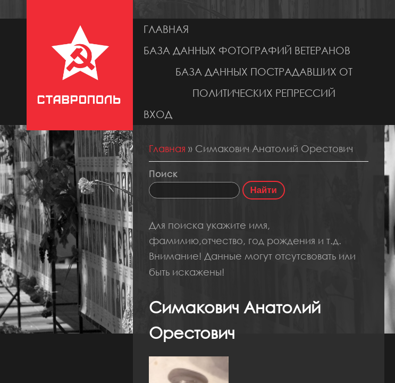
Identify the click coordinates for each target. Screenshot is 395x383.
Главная (166, 29)
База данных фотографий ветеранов (247, 50)
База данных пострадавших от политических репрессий (263, 82)
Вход (158, 114)
